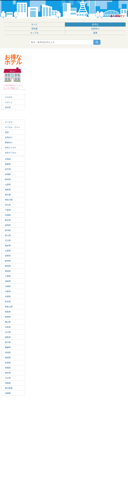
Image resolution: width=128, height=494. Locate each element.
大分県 (8, 378)
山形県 (8, 184)
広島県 (8, 327)
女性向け (95, 28)
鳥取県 (8, 312)
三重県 (8, 276)
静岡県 (8, 266)
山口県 (8, 332)
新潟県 (8, 230)
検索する (98, 42)
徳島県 (8, 337)
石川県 (8, 240)
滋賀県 (8, 281)
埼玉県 (8, 205)
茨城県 (8, 215)
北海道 (8, 159)
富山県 (8, 235)
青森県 (8, 164)
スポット (9, 102)
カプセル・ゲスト (12, 127)
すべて (34, 24)
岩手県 (8, 169)
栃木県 (8, 220)
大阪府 (8, 291)
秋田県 (8, 179)
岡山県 (8, 322)
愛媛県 (8, 347)
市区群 (34, 28)
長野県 (8, 256)
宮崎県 (8, 383)
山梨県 (8, 251)
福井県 (8, 246)
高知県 (8, 352)
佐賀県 (8, 363)
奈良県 (8, 302)
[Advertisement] (14, 438)
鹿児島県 (9, 388)
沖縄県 (8, 393)
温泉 (95, 33)
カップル (34, 33)
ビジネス (9, 122)
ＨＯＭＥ (9, 97)
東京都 (8, 195)
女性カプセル (10, 153)
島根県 (8, 317)
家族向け (9, 142)
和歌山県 (9, 307)
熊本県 (8, 373)
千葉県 (8, 210)
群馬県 (8, 225)
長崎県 (8, 368)
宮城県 (8, 174)
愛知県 (8, 271)
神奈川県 (9, 200)
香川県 (8, 342)
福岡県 (8, 358)
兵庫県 (8, 296)
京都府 (8, 286)
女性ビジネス (10, 148)
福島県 (8, 190)
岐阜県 (8, 261)
